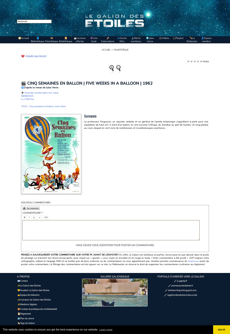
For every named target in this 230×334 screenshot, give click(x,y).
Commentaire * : (33, 212)
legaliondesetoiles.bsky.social (180, 291)
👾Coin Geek (94, 40)
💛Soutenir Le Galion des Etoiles (33, 287)
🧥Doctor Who (122, 40)
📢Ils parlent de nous (27, 317)
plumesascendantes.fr (180, 284)
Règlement (194, 261)
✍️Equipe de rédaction (28, 291)
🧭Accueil (23, 38)
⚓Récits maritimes (136, 40)
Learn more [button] (106, 329)
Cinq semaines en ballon (42, 106)
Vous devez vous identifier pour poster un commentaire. (115, 245)
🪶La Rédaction (192, 40)
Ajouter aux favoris (35, 55)
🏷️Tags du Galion (25, 313)
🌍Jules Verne (150, 40)
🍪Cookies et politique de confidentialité (36, 302)
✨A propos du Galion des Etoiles (33, 295)
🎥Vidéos (164, 38)
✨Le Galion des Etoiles (28, 284)
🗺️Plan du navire (25, 309)
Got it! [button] (221, 329)
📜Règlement (23, 306)
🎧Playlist (178, 38)
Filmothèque (121, 49)
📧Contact (22, 280)
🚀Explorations (107, 40)
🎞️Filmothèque (51, 40)
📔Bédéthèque (65, 40)
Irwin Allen (62, 106)
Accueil (106, 49)
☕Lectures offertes (80, 40)
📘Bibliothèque (37, 40)
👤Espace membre (206, 40)
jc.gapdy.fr (180, 280)
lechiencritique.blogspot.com (180, 287)
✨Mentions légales (26, 298)
